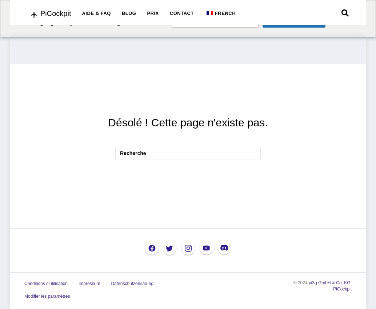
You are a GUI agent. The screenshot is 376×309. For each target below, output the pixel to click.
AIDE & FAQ (96, 13)
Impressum (89, 283)
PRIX (153, 13)
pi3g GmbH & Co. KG (330, 282)
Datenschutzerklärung (132, 283)
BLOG (129, 13)
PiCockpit (342, 289)
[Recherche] (345, 13)
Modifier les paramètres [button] (47, 296)
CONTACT (182, 13)
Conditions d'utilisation (46, 283)
